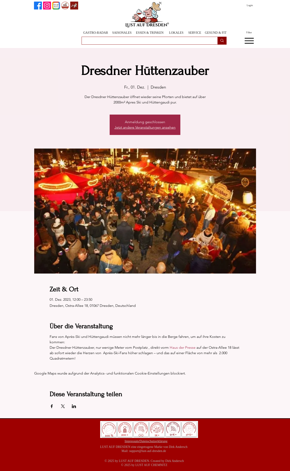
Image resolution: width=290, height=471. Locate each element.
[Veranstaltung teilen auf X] (63, 406)
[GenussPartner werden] (65, 6)
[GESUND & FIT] (216, 33)
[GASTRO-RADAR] (96, 33)
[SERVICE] (195, 33)
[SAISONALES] (122, 33)
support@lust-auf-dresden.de (147, 451)
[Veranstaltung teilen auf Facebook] (52, 406)
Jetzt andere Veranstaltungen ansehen (145, 127)
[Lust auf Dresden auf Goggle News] (56, 6)
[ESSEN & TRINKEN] (149, 33)
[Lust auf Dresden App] (74, 6)
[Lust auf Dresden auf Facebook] (38, 6)
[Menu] (249, 41)
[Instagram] (47, 6)
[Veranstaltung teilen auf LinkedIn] (74, 406)
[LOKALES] (176, 33)
